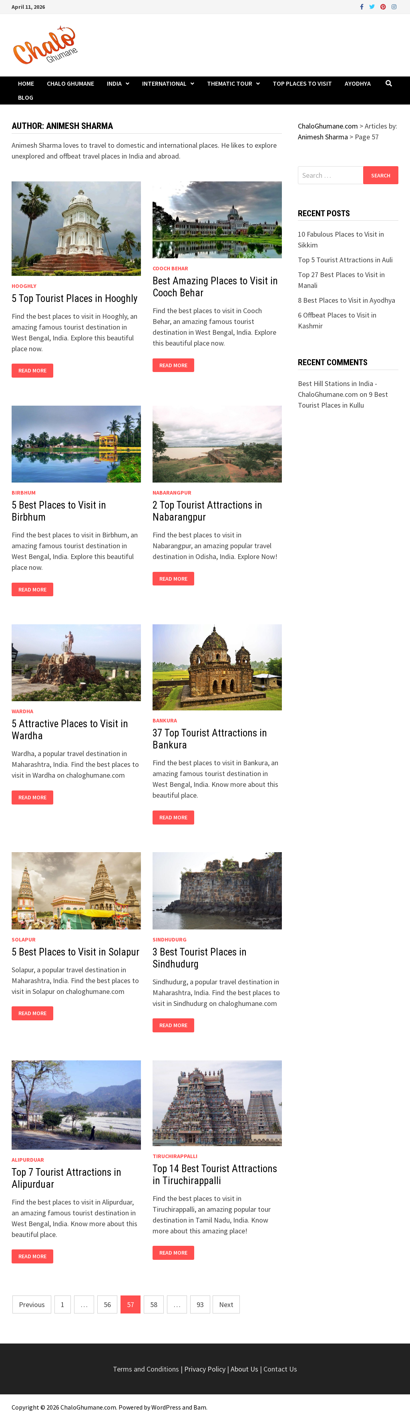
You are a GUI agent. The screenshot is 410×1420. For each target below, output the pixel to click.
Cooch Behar (170, 268)
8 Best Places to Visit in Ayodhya (346, 300)
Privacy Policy (205, 1369)
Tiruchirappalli (175, 1156)
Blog (25, 97)
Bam (199, 1407)
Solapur (24, 939)
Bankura (165, 720)
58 (153, 1304)
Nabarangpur (172, 492)
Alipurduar (28, 1159)
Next (226, 1304)
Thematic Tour (229, 83)
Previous (32, 1304)
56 (107, 1304)
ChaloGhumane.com (88, 1407)
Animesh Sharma (323, 136)
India (114, 83)
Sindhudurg (170, 939)
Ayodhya (358, 83)
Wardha (22, 711)
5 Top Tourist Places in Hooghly (74, 298)
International (164, 83)
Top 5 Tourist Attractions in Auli (345, 259)
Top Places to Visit (302, 83)
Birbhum (24, 492)
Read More (32, 371)
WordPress (166, 1407)
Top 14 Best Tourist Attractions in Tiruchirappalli (215, 1175)
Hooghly (24, 286)
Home (26, 83)
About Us (244, 1369)
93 (200, 1304)
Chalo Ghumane (70, 83)
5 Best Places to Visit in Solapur (75, 952)
